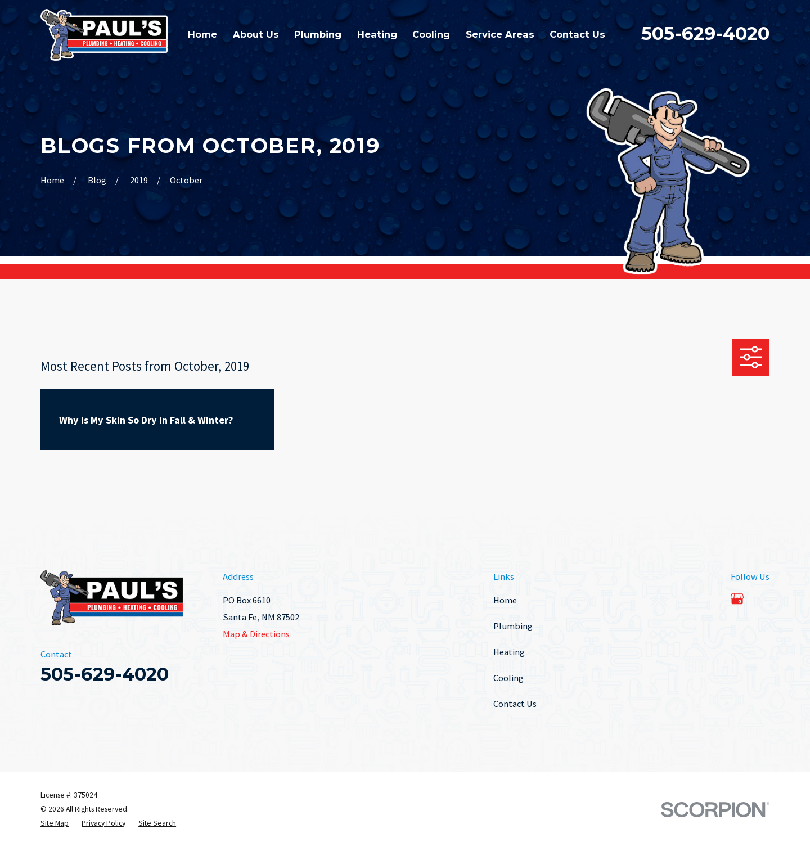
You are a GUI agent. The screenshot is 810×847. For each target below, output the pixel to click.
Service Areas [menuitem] (500, 34)
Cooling (508, 677)
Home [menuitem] (202, 34)
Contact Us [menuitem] (577, 34)
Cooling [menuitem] (431, 34)
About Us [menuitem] (256, 34)
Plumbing (513, 626)
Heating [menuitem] (377, 34)
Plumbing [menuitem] (317, 34)
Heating (509, 651)
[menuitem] (54, 824)
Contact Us (515, 703)
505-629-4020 (705, 33)
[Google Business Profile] (737, 598)
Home (505, 600)
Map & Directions (256, 633)
